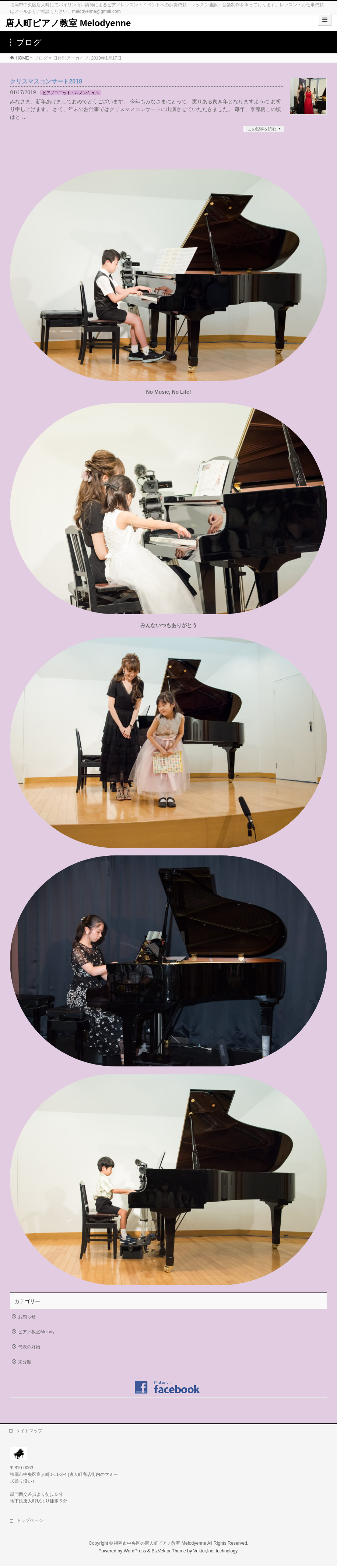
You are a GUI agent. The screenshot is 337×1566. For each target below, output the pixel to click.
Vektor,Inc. (204, 1551)
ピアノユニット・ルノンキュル (70, 92)
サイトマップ (29, 1430)
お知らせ (27, 1316)
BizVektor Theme (168, 1551)
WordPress (135, 1551)
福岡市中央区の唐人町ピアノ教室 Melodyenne (160, 1543)
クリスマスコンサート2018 (46, 81)
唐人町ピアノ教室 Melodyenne (68, 23)
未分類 (24, 1362)
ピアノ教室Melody (36, 1331)
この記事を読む (262, 129)
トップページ (30, 1520)
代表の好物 (29, 1346)
